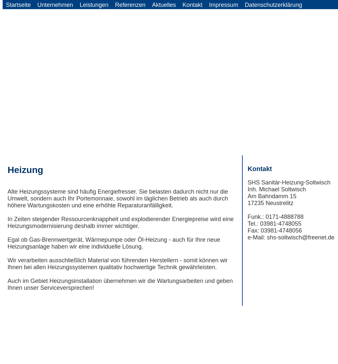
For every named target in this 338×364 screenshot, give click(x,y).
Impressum (223, 5)
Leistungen (94, 5)
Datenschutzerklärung (273, 5)
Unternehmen (55, 5)
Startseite (18, 5)
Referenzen (130, 5)
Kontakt (192, 5)
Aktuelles (164, 5)
